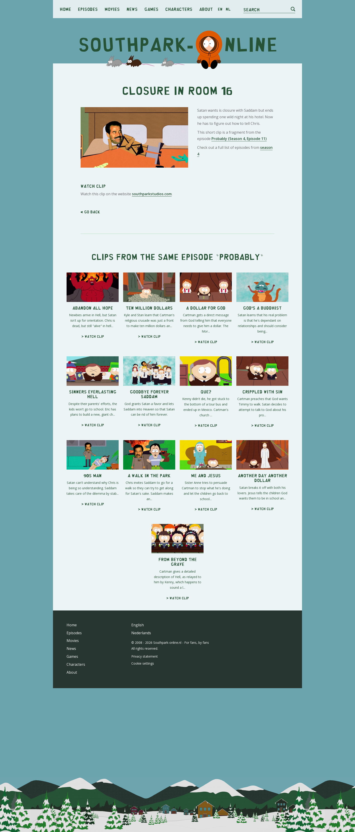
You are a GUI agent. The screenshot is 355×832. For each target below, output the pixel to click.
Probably (239, 256)
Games (151, 9)
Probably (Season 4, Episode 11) (239, 138)
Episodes (88, 9)
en (220, 9)
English (137, 624)
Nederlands (141, 632)
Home (65, 9)
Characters (178, 9)
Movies (112, 9)
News (132, 9)
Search (251, 9)
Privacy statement (144, 656)
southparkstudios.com (152, 193)
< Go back (90, 212)
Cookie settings (142, 663)
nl (228, 9)
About (206, 9)
